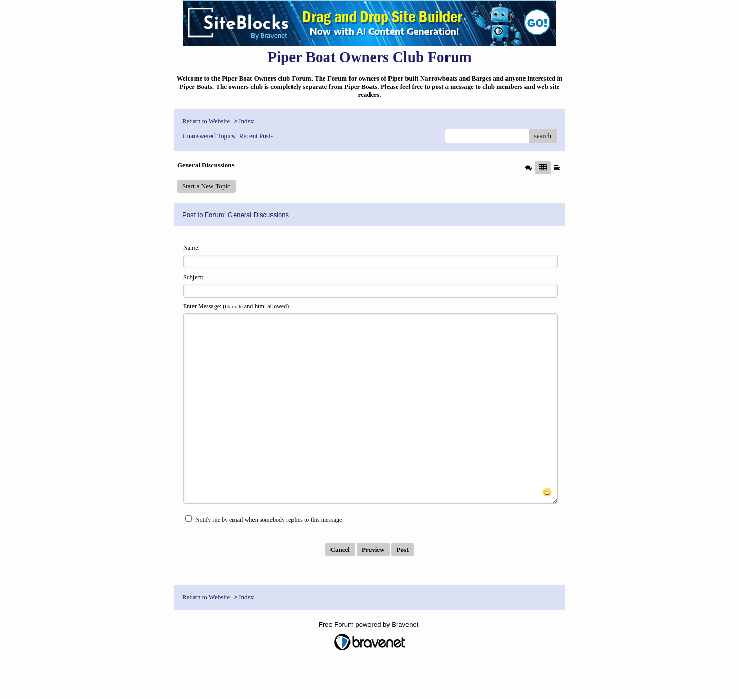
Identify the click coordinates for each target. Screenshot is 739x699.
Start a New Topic (206, 186)
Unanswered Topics (208, 136)
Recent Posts (256, 136)
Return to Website (206, 121)
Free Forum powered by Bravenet (369, 661)
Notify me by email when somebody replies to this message (263, 556)
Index (246, 121)
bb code (234, 306)
